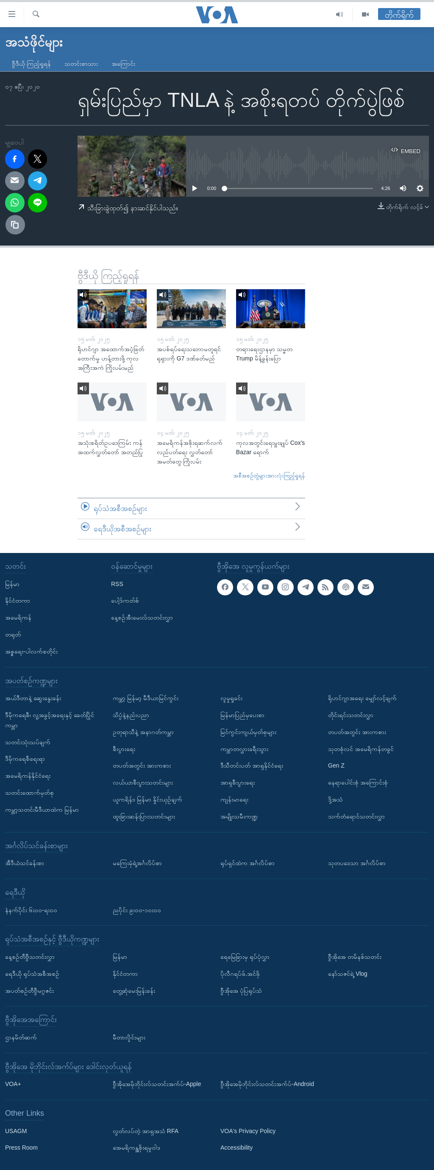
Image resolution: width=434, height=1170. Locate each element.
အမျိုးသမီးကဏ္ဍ (239, 816)
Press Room (21, 1147)
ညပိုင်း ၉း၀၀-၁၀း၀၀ (137, 909)
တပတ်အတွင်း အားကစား (142, 765)
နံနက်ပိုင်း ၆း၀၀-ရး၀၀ (31, 909)
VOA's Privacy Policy (247, 1130)
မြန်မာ (12, 583)
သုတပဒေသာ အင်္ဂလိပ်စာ (357, 863)
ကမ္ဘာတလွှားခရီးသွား (244, 748)
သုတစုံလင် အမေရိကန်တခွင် (361, 748)
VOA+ (13, 1084)
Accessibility (236, 1147)
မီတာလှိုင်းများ (129, 1037)
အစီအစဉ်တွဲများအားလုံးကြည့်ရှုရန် (269, 475)
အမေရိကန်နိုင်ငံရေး (27, 775)
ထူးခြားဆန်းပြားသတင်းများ (144, 816)
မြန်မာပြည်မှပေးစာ (242, 715)
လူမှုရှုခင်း (231, 698)
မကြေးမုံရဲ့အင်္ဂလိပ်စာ (137, 863)
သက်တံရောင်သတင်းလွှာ (356, 816)
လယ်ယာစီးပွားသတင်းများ (143, 782)
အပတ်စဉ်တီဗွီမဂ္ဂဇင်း (29, 990)
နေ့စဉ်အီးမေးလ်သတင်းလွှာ (142, 617)
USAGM (16, 1130)
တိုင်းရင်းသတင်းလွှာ (350, 715)
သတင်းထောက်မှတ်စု (29, 792)
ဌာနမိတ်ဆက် (21, 1037)
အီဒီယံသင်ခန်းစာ (24, 863)
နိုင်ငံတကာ (17, 600)
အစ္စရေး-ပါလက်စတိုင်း (31, 651)
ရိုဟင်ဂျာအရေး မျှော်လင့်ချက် (362, 698)
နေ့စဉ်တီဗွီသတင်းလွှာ (30, 956)
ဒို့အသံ (335, 799)
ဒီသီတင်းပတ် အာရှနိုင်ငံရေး (251, 765)
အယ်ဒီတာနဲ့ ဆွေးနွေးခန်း (33, 698)
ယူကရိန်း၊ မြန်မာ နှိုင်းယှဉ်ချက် (147, 799)
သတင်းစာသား (81, 63)
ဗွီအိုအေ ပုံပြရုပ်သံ (241, 990)
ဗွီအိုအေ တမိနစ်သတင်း (354, 956)
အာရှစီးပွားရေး (237, 782)
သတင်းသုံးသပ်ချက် (27, 741)
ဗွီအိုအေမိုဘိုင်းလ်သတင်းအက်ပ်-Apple (157, 1084)
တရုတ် (13, 634)
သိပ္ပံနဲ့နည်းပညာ (131, 715)
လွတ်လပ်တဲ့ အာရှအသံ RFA (145, 1130)
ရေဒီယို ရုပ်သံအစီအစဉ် (32, 973)
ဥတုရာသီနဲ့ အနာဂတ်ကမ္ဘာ (143, 731)
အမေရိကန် (18, 617)
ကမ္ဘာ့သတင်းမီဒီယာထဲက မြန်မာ (42, 809)
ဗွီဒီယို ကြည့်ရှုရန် (31, 63)
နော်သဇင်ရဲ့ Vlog (347, 973)
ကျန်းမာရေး (234, 799)
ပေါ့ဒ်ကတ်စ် (125, 600)
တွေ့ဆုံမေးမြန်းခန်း (134, 990)
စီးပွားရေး (124, 748)
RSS (117, 583)
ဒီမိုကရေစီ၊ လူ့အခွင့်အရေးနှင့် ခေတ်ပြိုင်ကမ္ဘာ (49, 720)
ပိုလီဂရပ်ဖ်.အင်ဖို (240, 973)
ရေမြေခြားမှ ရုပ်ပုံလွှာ (245, 956)
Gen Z (336, 765)
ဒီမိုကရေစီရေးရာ (25, 758)
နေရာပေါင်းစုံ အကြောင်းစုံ (358, 782)
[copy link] (15, 225)
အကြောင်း (123, 63)
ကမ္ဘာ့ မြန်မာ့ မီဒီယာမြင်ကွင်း (145, 698)
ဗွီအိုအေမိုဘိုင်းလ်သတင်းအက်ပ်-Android (267, 1084)
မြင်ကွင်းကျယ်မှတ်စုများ (248, 731)
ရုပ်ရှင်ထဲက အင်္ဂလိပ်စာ (247, 863)
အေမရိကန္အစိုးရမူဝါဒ (136, 1147)
